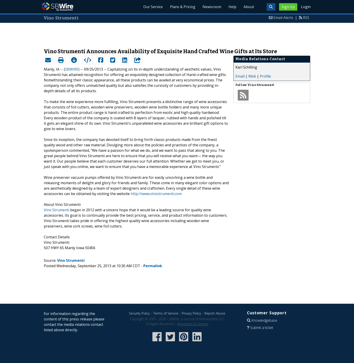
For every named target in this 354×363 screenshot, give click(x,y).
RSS (306, 17)
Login (306, 6)
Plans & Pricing (182, 6)
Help (232, 6)
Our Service (153, 6)
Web (252, 76)
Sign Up (288, 6)
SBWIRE (71, 69)
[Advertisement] (177, 33)
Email (240, 76)
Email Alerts (283, 17)
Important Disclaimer (192, 324)
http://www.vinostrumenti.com (156, 193)
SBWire (57, 6)
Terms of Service (165, 313)
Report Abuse (215, 313)
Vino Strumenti (56, 209)
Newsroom (212, 6)
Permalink (152, 265)
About (249, 6)
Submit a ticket (261, 327)
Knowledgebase (264, 320)
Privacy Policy (191, 313)
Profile (265, 76)
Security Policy (139, 313)
